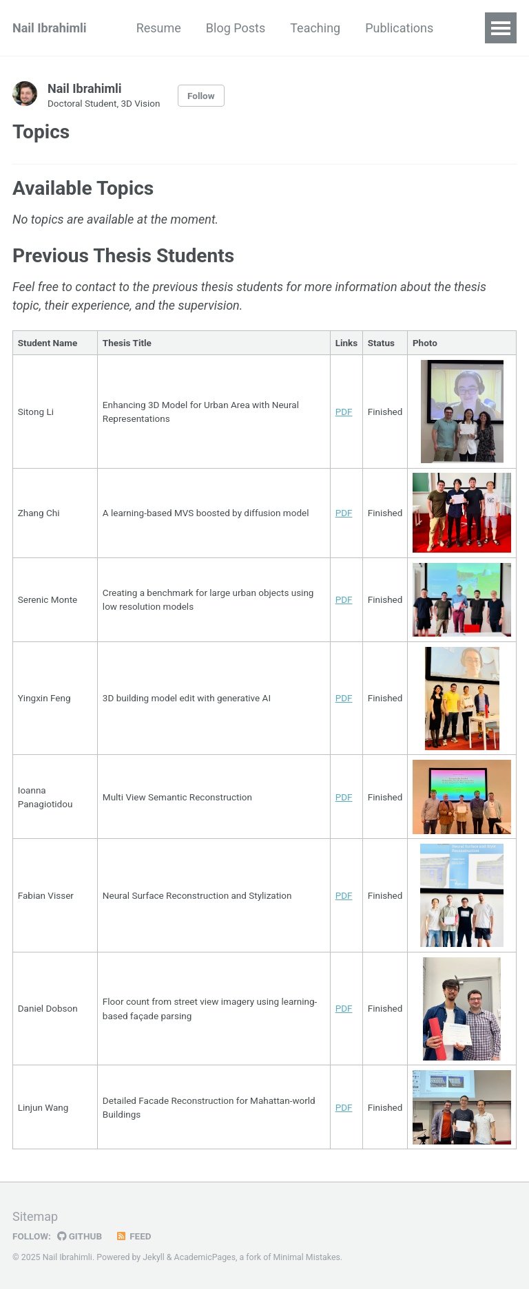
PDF (344, 411)
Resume (158, 28)
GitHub (79, 1236)
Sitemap (35, 1216)
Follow (201, 95)
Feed (134, 1236)
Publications (399, 28)
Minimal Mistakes (306, 1257)
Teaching (315, 28)
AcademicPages (205, 1257)
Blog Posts (235, 28)
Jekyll (154, 1257)
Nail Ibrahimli (49, 28)
